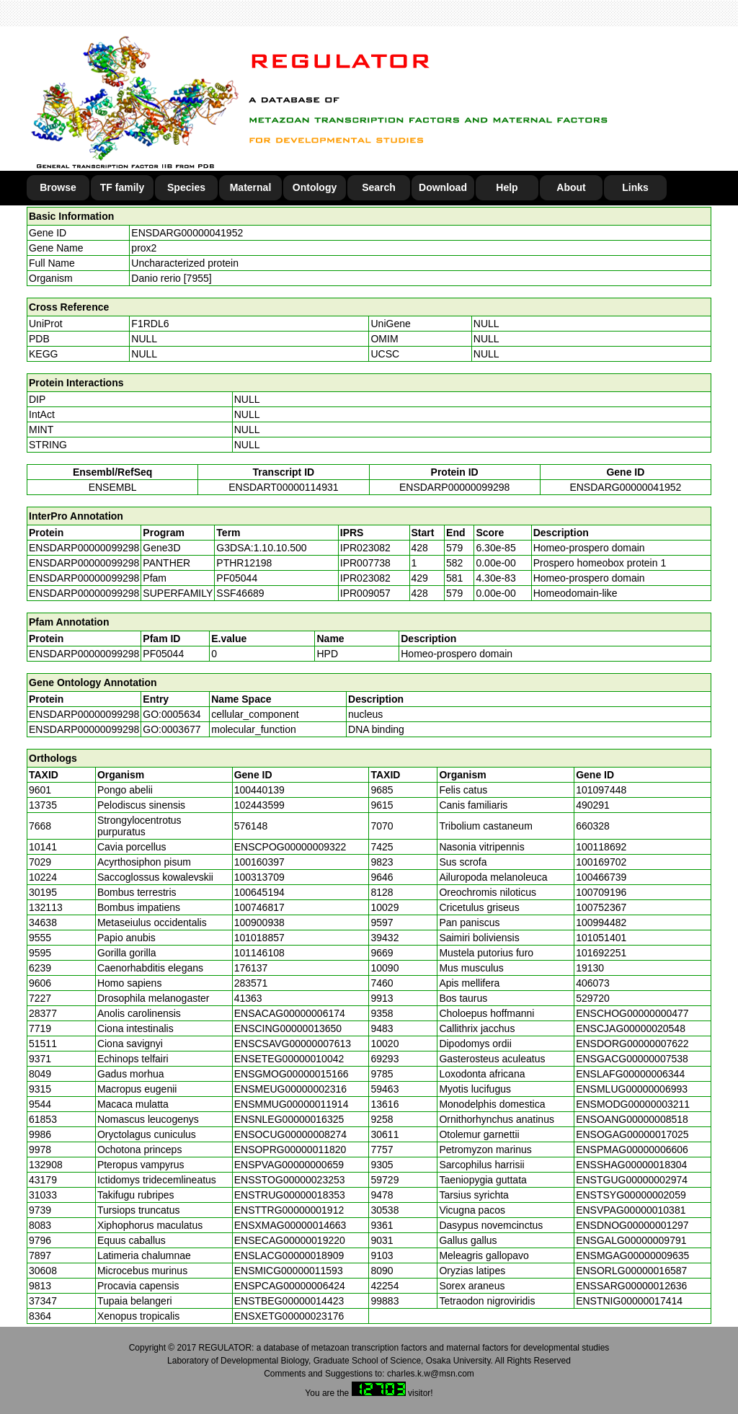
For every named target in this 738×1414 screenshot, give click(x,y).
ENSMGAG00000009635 (632, 1255)
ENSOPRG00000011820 (290, 1149)
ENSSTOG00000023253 (289, 1180)
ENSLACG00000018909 (289, 1255)
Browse (58, 187)
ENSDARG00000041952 (187, 233)
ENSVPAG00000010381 (630, 1210)
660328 (593, 826)
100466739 (601, 877)
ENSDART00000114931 (283, 487)
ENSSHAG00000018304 (631, 1164)
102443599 (259, 805)
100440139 (259, 790)
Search (379, 187)
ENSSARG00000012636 (631, 1285)
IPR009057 (365, 593)
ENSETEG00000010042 (289, 1058)
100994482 (601, 922)
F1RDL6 (150, 323)
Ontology (315, 187)
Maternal (251, 187)
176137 (251, 968)
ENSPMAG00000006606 (632, 1149)
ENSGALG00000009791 (631, 1240)
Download (443, 187)
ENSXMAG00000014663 (290, 1225)
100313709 (259, 877)
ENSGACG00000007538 (632, 1058)
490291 (593, 805)
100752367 (601, 907)
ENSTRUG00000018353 (289, 1195)
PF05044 (163, 653)
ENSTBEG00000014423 (289, 1301)
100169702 (601, 862)
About (570, 187)
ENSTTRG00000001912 (289, 1210)
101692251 (601, 953)
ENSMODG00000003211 (633, 1104)
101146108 (259, 953)
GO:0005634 (171, 714)
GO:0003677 (171, 729)
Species (186, 187)
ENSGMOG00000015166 (291, 1074)
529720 (593, 998)
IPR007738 (365, 563)
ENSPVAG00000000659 (289, 1164)
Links (635, 187)
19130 (590, 968)
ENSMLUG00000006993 (632, 1089)
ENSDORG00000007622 (632, 1043)
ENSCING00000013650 (288, 1028)
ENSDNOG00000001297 (632, 1225)
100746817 (259, 907)
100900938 (259, 922)
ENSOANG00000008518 (632, 1119)
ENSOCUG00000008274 (290, 1134)
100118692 (601, 847)
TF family (122, 187)
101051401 (601, 937)
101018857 (259, 937)
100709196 (601, 892)
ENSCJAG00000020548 (630, 1028)
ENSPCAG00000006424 (289, 1285)
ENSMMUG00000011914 (291, 1104)
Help (506, 187)
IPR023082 (365, 547)
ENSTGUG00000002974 (632, 1180)
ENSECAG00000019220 (289, 1240)
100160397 (259, 862)
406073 (593, 983)
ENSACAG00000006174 (289, 1013)
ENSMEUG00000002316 (290, 1089)
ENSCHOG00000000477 (632, 1013)
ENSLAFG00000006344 (630, 1074)
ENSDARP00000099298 (454, 487)
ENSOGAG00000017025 (632, 1134)
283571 (251, 983)
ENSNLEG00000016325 (289, 1119)
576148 (251, 826)
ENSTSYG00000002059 (631, 1195)
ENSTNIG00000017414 (629, 1301)
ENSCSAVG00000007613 (292, 1043)
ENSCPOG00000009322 (290, 847)
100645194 (259, 892)
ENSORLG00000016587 (631, 1270)
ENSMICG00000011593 (288, 1270)
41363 (248, 998)
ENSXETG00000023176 (289, 1316)
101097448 (601, 790)
